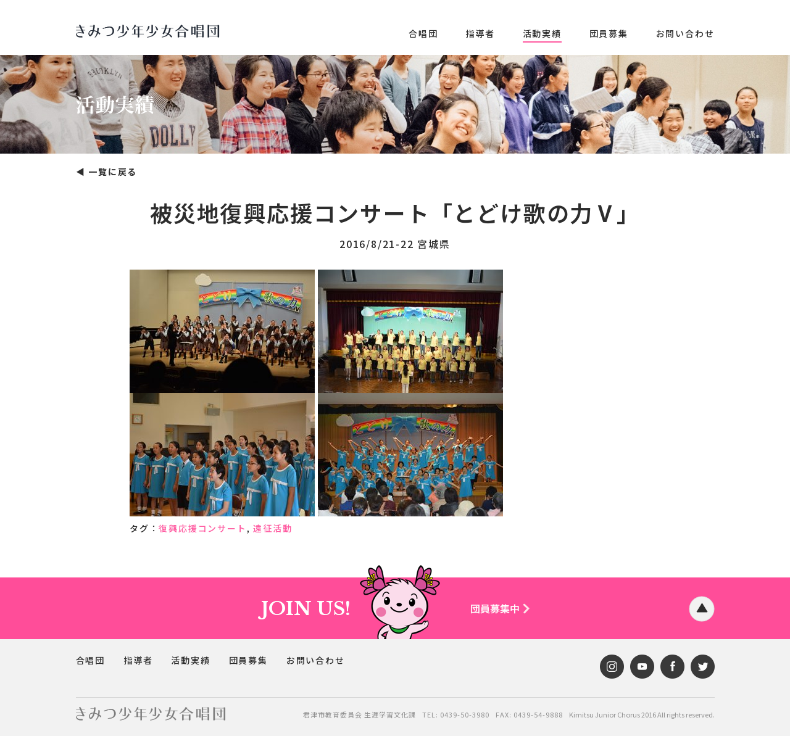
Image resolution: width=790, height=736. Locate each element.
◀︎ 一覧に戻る (107, 171)
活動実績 (542, 33)
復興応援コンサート (202, 528)
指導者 (479, 33)
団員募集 (608, 33)
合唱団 (423, 33)
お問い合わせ (685, 33)
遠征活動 (272, 528)
